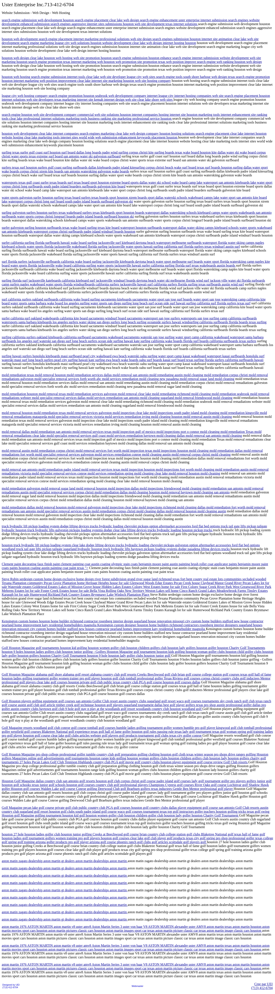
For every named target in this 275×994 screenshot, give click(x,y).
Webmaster (137, 986)
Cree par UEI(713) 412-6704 (262, 986)
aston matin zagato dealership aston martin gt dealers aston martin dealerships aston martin (65, 861)
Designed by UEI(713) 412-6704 (11, 986)
